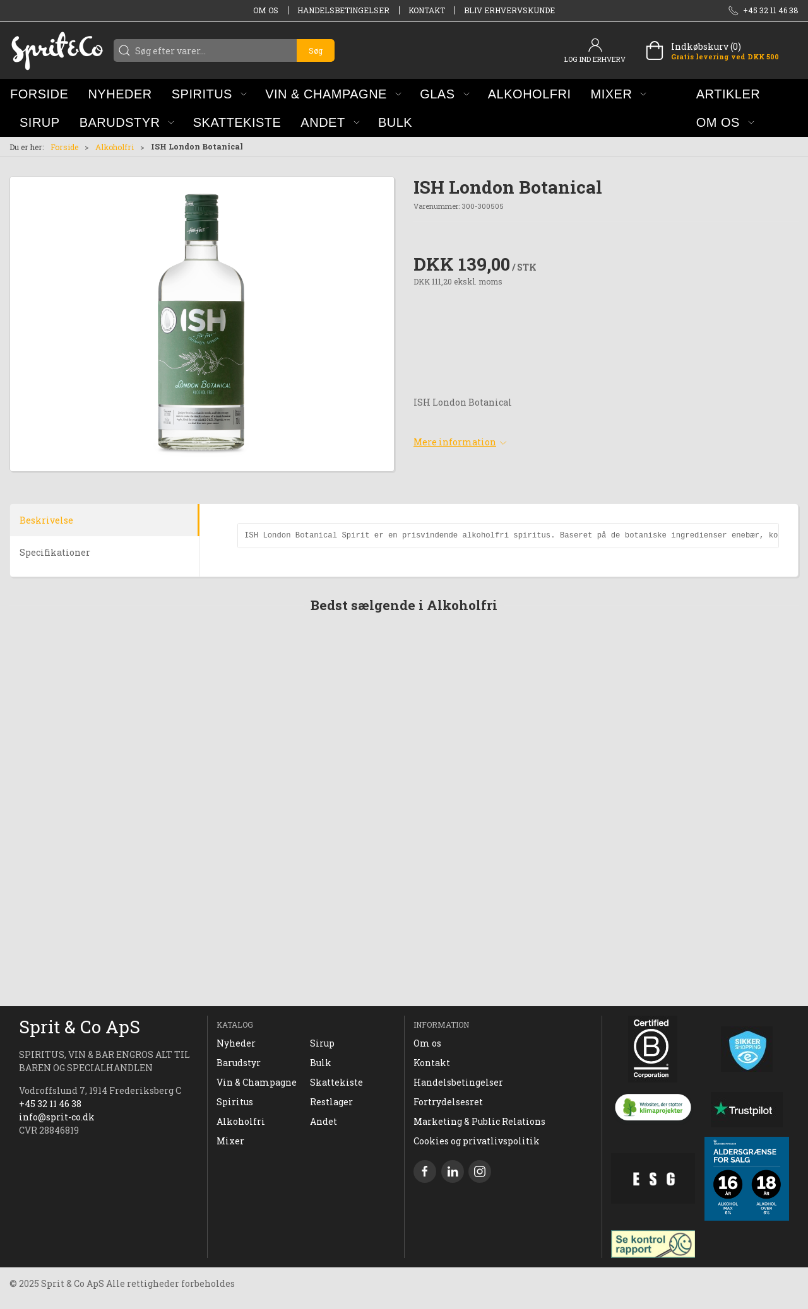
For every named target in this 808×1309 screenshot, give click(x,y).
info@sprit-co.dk (57, 1117)
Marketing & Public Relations (479, 1121)
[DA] (56, 50)
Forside (64, 147)
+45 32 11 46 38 (50, 1104)
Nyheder (236, 1043)
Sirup (322, 1043)
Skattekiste (336, 1082)
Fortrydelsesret (448, 1102)
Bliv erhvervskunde (509, 10)
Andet (323, 1121)
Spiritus (235, 1102)
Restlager (331, 1102)
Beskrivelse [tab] (46, 520)
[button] (209, 93)
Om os (265, 10)
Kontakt (426, 10)
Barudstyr (239, 1063)
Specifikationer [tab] (55, 552)
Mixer (230, 1141)
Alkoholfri (114, 147)
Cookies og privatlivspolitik (476, 1141)
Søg (316, 50)
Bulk (320, 1063)
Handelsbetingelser (343, 10)
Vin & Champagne (257, 1082)
